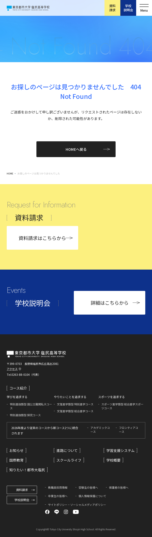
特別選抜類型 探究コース (25, 415)
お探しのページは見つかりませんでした (38, 173)
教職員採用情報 (57, 487)
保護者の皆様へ (118, 487)
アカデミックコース (100, 430)
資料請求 (112, 7)
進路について (67, 450)
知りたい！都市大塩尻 (27, 469)
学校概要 (113, 460)
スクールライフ (68, 460)
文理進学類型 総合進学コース (75, 411)
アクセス (12, 369)
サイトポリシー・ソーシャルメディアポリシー (77, 505)
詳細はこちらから (110, 302)
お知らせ (16, 450)
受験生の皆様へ (88, 487)
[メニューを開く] (144, 8)
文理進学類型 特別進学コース (75, 404)
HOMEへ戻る (76, 149)
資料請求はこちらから (42, 237)
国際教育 (16, 460)
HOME (10, 173)
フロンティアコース (128, 430)
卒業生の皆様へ (57, 496)
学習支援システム (120, 450)
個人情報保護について (92, 496)
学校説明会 (128, 7)
